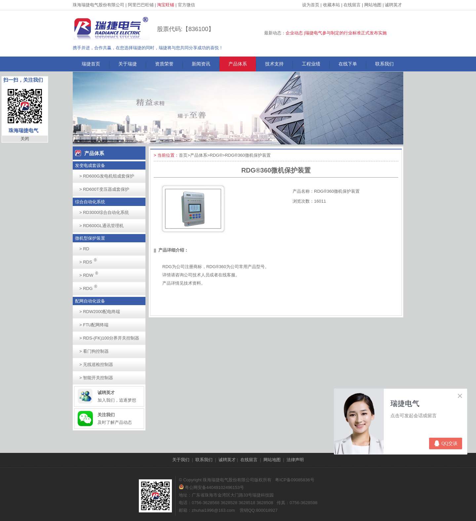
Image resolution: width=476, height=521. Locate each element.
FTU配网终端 (93, 324)
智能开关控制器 (96, 377)
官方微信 (186, 4)
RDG (90, 286)
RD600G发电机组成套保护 (106, 176)
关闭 (24, 138)
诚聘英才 (393, 4)
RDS (89, 260)
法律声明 (295, 459)
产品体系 (237, 63)
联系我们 (384, 63)
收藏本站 (331, 4)
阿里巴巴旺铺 (141, 4)
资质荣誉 (164, 63)
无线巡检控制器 (96, 364)
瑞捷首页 (91, 63)
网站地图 (372, 4)
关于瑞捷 (127, 63)
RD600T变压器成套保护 (104, 189)
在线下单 (347, 63)
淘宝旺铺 (165, 4)
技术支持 (274, 63)
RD (84, 248)
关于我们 (180, 459)
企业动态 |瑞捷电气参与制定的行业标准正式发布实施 (336, 32)
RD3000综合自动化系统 (104, 212)
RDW (90, 273)
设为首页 (310, 4)
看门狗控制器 (94, 351)
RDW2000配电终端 (99, 311)
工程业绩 (311, 63)
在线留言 (352, 4)
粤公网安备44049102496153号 (211, 487)
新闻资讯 (201, 63)
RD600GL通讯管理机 (101, 225)
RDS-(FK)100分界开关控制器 (109, 338)
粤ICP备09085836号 (294, 479)
